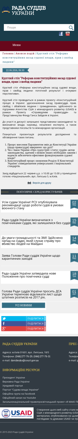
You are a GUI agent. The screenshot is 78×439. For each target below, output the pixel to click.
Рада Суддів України (20, 343)
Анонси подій (25, 53)
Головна (8, 53)
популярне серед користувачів (39, 191)
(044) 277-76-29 (23, 356)
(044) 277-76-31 (42, 356)
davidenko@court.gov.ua (25, 360)
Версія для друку (42, 182)
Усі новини (23, 305)
